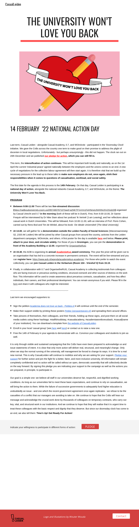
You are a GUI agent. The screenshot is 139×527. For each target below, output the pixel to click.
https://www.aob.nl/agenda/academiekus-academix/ (58, 259)
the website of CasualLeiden (82, 323)
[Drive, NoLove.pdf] (38, 472)
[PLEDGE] (90, 426)
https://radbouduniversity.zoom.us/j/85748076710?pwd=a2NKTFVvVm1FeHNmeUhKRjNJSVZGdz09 (64, 210)
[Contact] (121, 516)
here (53, 328)
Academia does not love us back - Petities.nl (52, 306)
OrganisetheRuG (77, 246)
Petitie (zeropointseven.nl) (78, 311)
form (15, 284)
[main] (69, 28)
